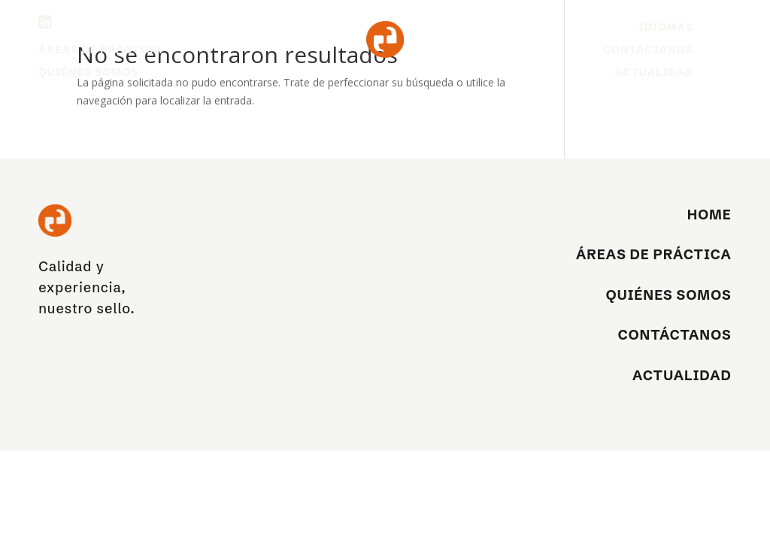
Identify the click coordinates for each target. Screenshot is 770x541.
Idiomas (666, 28)
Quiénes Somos (88, 73)
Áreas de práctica (100, 50)
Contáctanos (648, 50)
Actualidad (653, 73)
